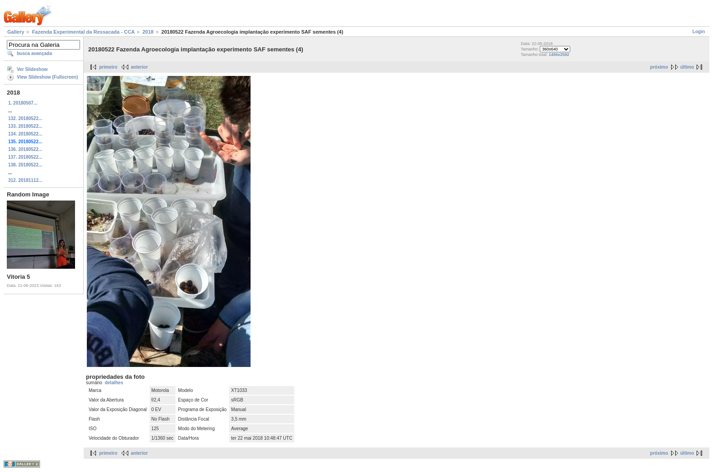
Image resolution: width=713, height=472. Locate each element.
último (687, 67)
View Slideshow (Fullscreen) (47, 77)
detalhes (114, 382)
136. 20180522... (25, 149)
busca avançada (34, 53)
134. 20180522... (25, 133)
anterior (139, 67)
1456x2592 (559, 54)
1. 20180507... (22, 102)
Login (699, 31)
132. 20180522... (25, 118)
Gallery (15, 32)
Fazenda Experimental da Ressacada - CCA (83, 32)
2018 (147, 32)
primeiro (108, 67)
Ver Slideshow (32, 69)
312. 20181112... (25, 180)
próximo (659, 67)
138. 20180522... (25, 164)
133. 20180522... (25, 126)
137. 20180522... (25, 157)
